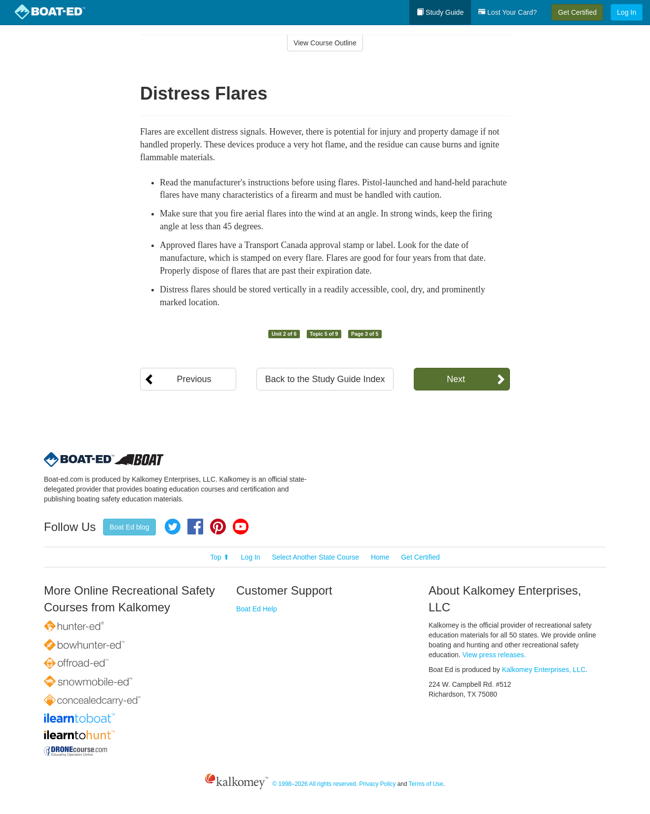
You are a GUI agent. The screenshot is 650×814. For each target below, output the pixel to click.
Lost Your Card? (507, 12)
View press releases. (494, 655)
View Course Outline (324, 43)
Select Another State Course (315, 557)
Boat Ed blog (129, 527)
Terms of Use (426, 783)
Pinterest (218, 526)
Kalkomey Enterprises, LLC (544, 669)
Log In (626, 12)
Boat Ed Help (256, 609)
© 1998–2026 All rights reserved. (315, 783)
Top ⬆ (219, 557)
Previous (194, 379)
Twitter (173, 526)
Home (380, 557)
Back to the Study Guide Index (325, 379)
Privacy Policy (377, 783)
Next (456, 379)
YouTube (241, 526)
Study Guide (440, 12)
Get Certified (577, 12)
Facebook (195, 526)
